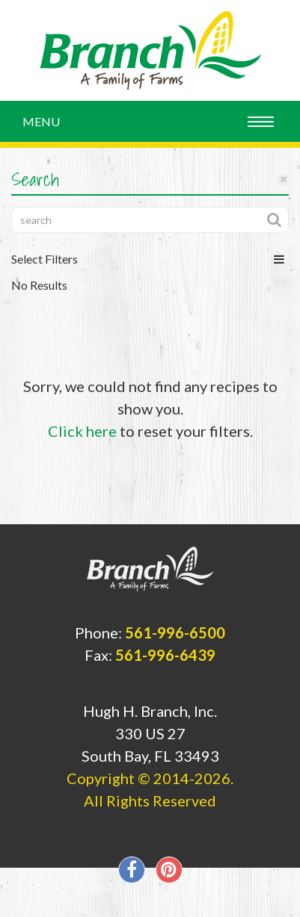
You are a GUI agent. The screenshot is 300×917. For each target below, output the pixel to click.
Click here (82, 431)
